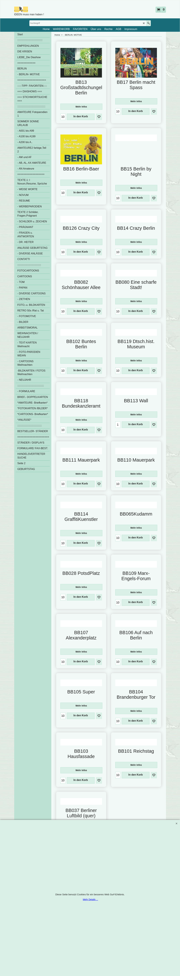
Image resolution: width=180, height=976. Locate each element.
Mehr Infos (81, 107)
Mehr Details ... (90, 899)
